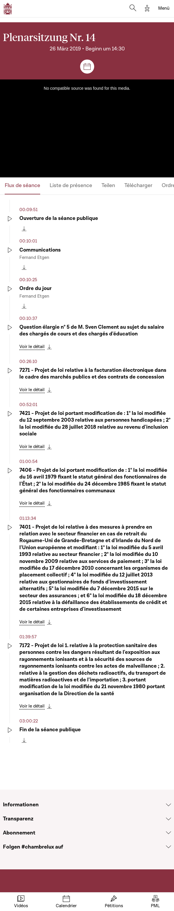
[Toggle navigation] (164, 8)
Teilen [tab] (108, 185)
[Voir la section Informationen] (168, 804)
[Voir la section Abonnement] (168, 832)
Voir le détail (32, 347)
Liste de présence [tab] (71, 185)
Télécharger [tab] (138, 185)
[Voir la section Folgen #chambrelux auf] (168, 846)
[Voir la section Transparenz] (168, 819)
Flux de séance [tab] (22, 185)
